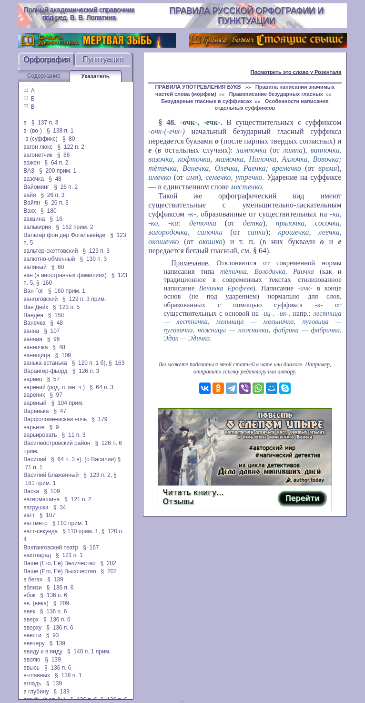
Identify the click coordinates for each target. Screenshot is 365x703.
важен (31, 162)
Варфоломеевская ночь (55, 419)
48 (170, 122)
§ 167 (91, 547)
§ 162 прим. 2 (74, 227)
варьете (33, 427)
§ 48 (55, 179)
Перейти (302, 498)
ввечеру (33, 643)
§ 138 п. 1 (60, 130)
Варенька (36, 411)
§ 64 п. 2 (57, 162)
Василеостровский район (56, 443)
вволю (31, 659)
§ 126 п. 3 (86, 371)
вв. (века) (36, 603)
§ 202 (108, 563)
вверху (32, 627)
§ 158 (56, 315)
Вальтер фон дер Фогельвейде (64, 235)
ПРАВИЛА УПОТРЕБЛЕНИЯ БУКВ (199, 87)
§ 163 (116, 363)
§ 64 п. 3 (101, 387)
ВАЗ (28, 170)
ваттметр (35, 523)
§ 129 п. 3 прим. (84, 299)
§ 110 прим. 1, (81, 531)
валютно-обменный (49, 259)
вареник (34, 395)
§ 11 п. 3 (74, 435)
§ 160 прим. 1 (66, 291)
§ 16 (56, 219)
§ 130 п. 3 (93, 259)
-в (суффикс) (40, 138)
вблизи (32, 587)
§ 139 (55, 579)
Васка (31, 491)
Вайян (31, 202)
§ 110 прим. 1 (70, 523)
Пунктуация (103, 59)
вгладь (32, 683)
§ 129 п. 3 (96, 251)
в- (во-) (32, 130)
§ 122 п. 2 (70, 147)
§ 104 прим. (67, 403)
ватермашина (41, 499)
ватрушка (36, 507)
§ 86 (63, 155)
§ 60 (57, 267)
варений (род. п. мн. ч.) (54, 387)
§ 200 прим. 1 (57, 170)
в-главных (36, 675)
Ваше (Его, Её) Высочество (59, 571)
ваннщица (36, 355)
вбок (29, 595)
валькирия (37, 227)
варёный (34, 403)
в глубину (36, 691)
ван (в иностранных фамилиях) (64, 275)
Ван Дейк (35, 307)
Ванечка (34, 323)
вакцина (34, 219)
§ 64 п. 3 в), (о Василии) (83, 459)
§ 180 (48, 210)
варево (32, 379)
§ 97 (56, 395)
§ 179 (99, 419)
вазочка (33, 179)
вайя (29, 195)
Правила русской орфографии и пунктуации (246, 15)
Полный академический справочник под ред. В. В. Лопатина (78, 13)
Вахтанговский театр (50, 547)
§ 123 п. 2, (97, 475)
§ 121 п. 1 (69, 555)
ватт (29, 515)
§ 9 (54, 427)
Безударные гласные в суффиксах (206, 101)
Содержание (44, 75)
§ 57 (53, 379)
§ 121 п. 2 (77, 499)
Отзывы (178, 501)
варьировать (40, 435)
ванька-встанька (45, 363)
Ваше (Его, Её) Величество (59, 563)
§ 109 (63, 355)
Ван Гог (33, 291)
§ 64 (259, 251)
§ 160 (44, 282)
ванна (31, 331)
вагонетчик (37, 155)
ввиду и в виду (42, 651)
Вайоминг (36, 187)
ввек (29, 611)
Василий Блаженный (51, 475)
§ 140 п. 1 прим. (89, 651)
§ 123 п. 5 (66, 307)
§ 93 (52, 635)
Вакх (29, 210)
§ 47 (59, 411)
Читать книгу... (193, 492)
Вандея (33, 315)
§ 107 (52, 331)
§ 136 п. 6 (60, 587)
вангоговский (40, 299)
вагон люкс (37, 147)
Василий (34, 459)
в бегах (32, 579)
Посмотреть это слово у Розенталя (296, 72)
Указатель (95, 76)
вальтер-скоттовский (50, 251)
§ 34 (59, 507)
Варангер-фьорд (45, 371)
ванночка (35, 347)
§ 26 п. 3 (52, 195)
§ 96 (53, 339)
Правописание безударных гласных (276, 94)
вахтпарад (37, 555)
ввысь (31, 667)
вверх (31, 619)
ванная (32, 339)
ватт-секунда (40, 531)
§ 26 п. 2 (66, 187)
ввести (32, 635)
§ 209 (61, 603)
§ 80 (68, 138)
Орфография (46, 59)
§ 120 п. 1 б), (89, 363)
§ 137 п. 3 (45, 122)
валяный (34, 267)
